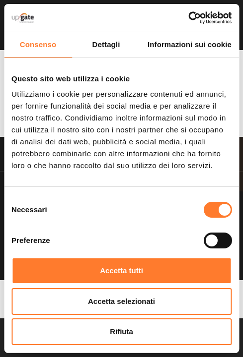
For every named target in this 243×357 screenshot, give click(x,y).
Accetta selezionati (121, 301)
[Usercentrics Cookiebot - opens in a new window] (188, 17)
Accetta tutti (121, 270)
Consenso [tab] (38, 44)
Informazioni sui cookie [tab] (190, 44)
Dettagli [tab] (106, 44)
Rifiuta (121, 331)
